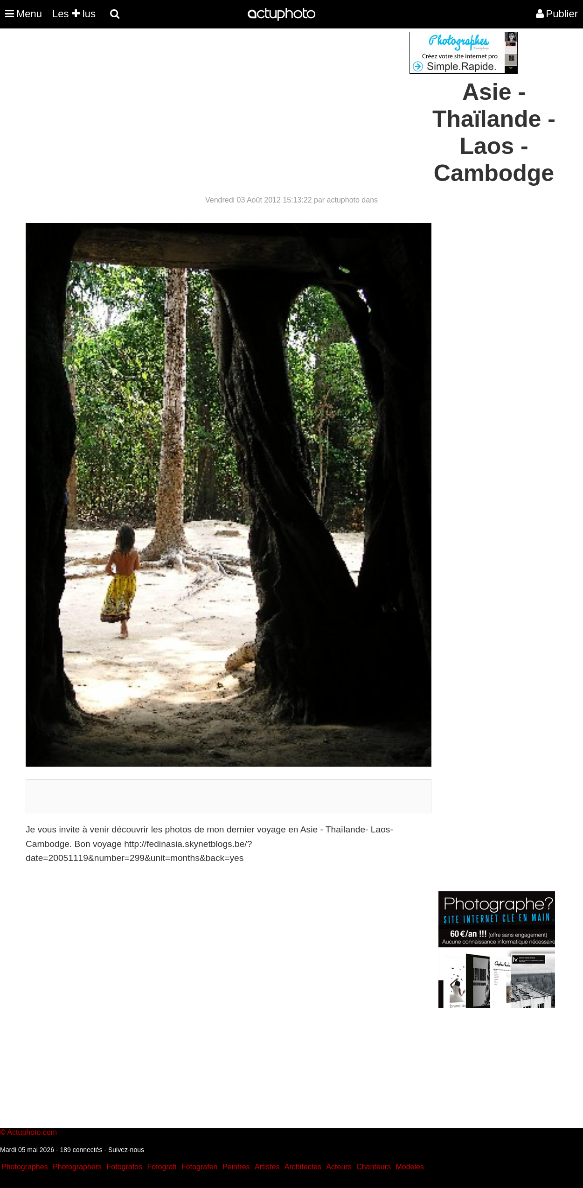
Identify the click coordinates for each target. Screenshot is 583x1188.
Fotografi (161, 1167)
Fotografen (199, 1167)
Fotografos (124, 1167)
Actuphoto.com (32, 1132)
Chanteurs (373, 1167)
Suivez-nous (126, 1149)
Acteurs (338, 1167)
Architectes (303, 1167)
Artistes (267, 1167)
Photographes (24, 1167)
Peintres (236, 1167)
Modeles (409, 1167)
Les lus (74, 14)
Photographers (77, 1167)
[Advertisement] (235, 97)
